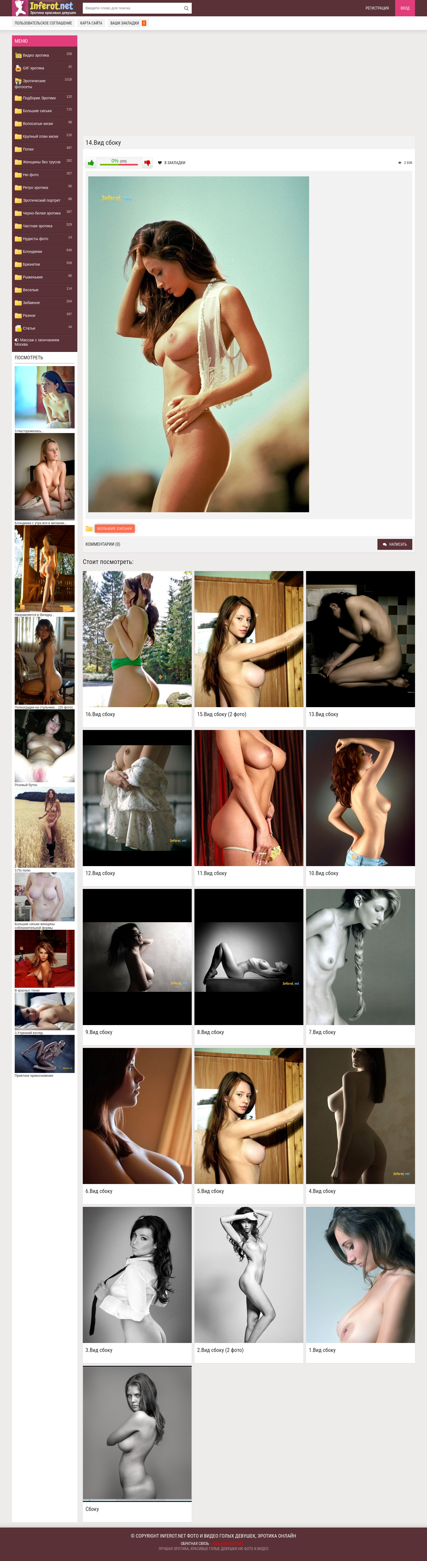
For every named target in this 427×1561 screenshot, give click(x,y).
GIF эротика (29, 68)
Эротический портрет (37, 200)
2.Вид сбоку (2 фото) (220, 1350)
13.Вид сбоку (323, 714)
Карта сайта (91, 23)
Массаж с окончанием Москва (37, 342)
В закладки (171, 163)
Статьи (25, 328)
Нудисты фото (31, 239)
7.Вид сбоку (322, 1032)
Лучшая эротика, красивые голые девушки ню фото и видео (213, 1549)
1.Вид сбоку (322, 1350)
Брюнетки (27, 264)
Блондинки (28, 251)
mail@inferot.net (228, 1544)
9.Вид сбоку (99, 1032)
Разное (25, 315)
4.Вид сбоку (322, 1191)
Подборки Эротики (35, 98)
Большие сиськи (33, 111)
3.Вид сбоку (99, 1350)
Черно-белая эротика (37, 213)
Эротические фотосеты (30, 83)
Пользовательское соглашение (43, 23)
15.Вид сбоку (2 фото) (221, 714)
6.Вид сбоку (99, 1191)
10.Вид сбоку (323, 873)
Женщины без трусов (37, 162)
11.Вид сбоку (212, 873)
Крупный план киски (36, 136)
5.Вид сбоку (210, 1191)
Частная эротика (33, 226)
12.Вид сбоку (100, 873)
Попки (24, 149)
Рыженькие (29, 277)
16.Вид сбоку (100, 714)
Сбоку (92, 1509)
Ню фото (26, 175)
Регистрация (377, 8)
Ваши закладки (129, 23)
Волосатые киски (34, 123)
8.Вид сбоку (210, 1032)
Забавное (27, 302)
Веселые (26, 290)
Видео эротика (32, 55)
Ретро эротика (31, 187)
